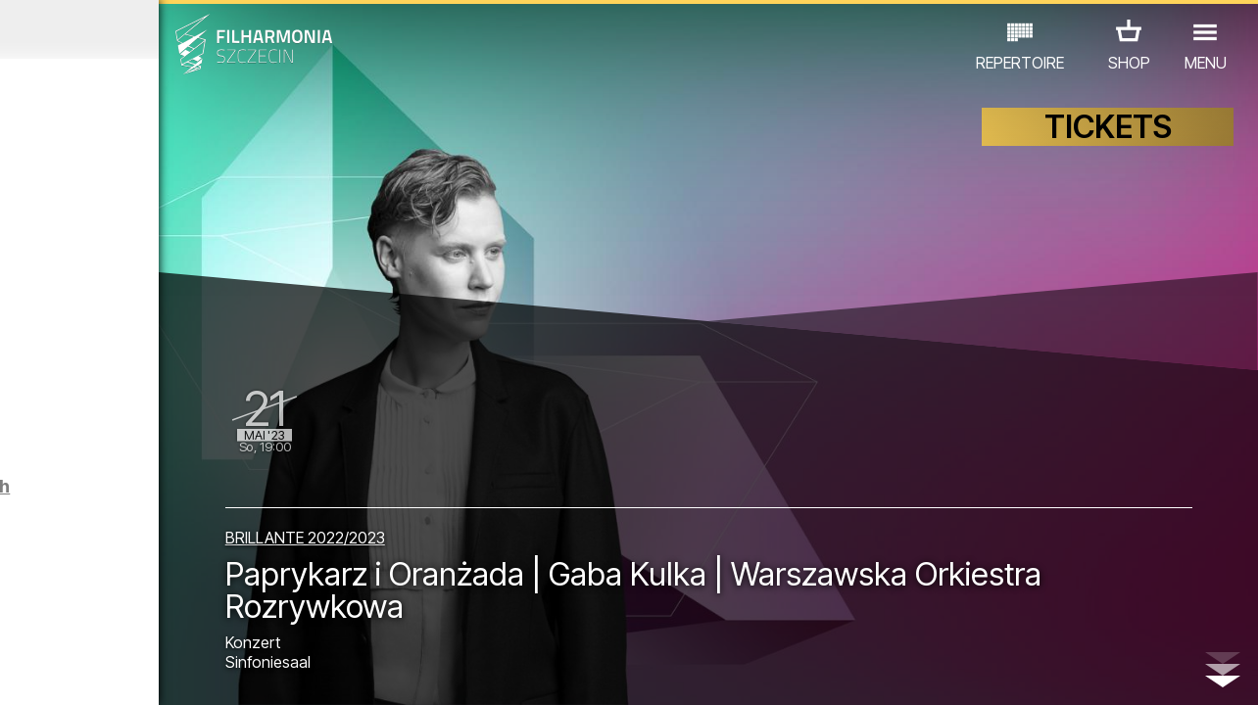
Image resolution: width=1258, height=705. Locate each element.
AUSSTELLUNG (236, 592)
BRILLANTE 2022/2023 (463, 523)
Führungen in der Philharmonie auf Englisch (179, 522)
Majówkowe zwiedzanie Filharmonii (209, 224)
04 (95, 672)
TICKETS (1108, 144)
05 (121, 672)
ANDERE (158, 619)
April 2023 (163, 29)
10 (248, 672)
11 (272, 672)
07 (171, 672)
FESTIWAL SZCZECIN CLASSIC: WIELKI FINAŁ (155, 440)
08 (197, 672)
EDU (147, 592)
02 (44, 672)
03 (70, 672)
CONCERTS (68, 592)
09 (222, 672)
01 (18, 672)
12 (298, 672)
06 (146, 672)
